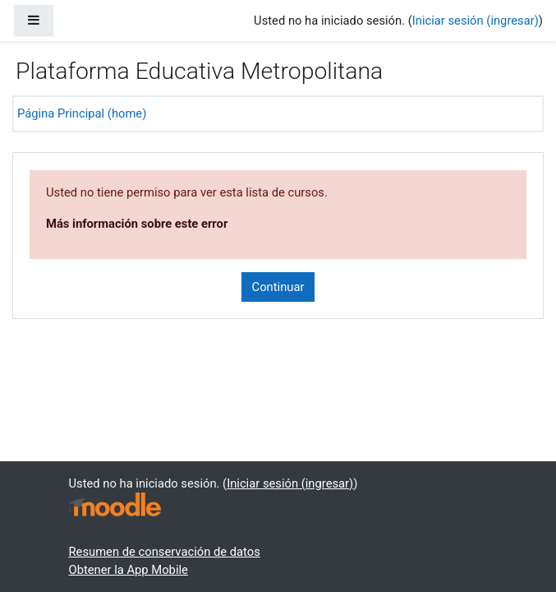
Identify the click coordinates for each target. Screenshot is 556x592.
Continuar (278, 287)
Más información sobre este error (136, 223)
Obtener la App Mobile (128, 569)
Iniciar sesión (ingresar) (475, 20)
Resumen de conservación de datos (164, 551)
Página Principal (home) (81, 113)
